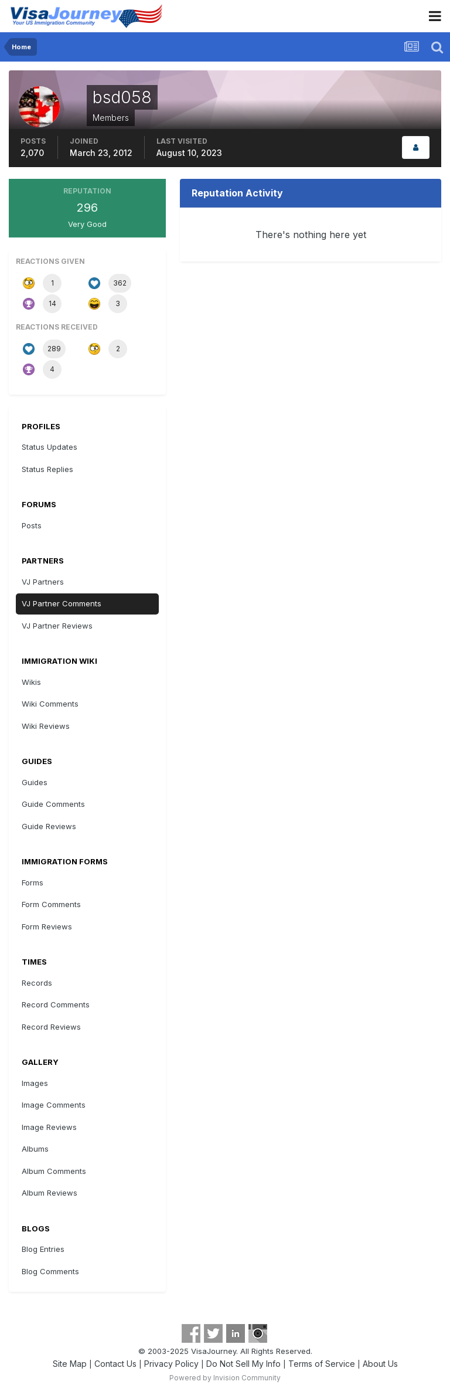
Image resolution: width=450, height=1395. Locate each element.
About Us (380, 1364)
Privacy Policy (171, 1364)
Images (35, 1083)
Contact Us (115, 1364)
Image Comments (54, 1104)
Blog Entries (43, 1249)
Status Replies (47, 469)
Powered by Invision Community (225, 1377)
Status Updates (49, 447)
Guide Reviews (49, 826)
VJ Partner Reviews (57, 625)
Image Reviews (49, 1127)
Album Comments (54, 1171)
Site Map (70, 1364)
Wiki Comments (50, 703)
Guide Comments (53, 804)
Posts (32, 525)
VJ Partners (43, 581)
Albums (35, 1148)
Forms (32, 882)
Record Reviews (51, 1026)
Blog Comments (50, 1271)
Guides (34, 782)
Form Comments (51, 904)
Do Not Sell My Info (243, 1364)
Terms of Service (321, 1364)
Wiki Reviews (46, 726)
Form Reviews (47, 926)
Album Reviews (49, 1192)
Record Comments (56, 1004)
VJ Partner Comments (61, 603)
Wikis (31, 682)
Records (37, 982)
